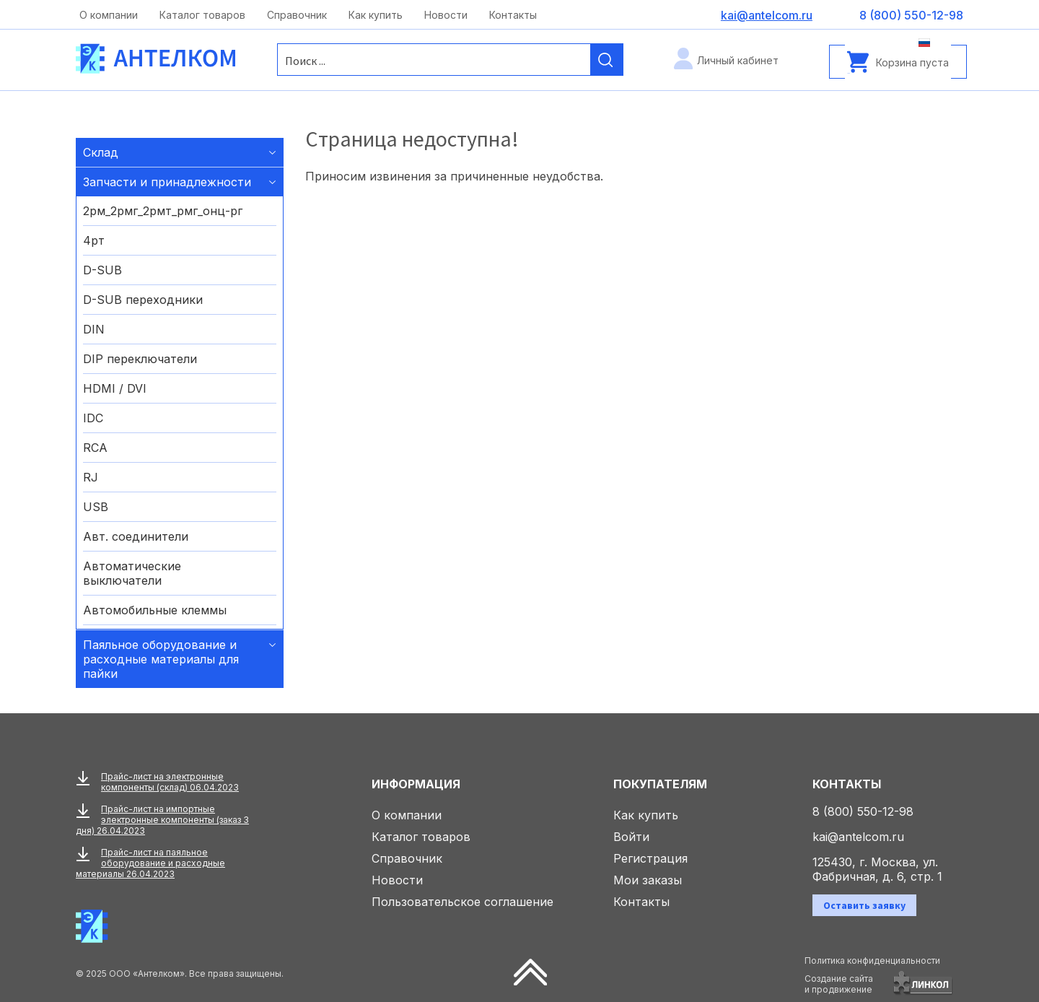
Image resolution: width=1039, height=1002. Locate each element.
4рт (94, 240)
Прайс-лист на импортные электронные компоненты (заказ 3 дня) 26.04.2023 (162, 819)
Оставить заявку (864, 905)
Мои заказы (647, 880)
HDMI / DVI (114, 388)
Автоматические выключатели (132, 573)
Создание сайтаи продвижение (839, 984)
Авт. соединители (135, 536)
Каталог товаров (202, 15)
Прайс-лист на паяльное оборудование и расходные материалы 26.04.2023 (150, 863)
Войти (631, 836)
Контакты (513, 15)
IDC (93, 418)
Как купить (375, 15)
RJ (90, 477)
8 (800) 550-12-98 (862, 811)
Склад (100, 152)
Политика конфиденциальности (872, 960)
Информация (416, 784)
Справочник (297, 15)
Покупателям (660, 784)
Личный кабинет (738, 60)
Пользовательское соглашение (462, 901)
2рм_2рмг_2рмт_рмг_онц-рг (162, 211)
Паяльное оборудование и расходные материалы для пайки (161, 659)
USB (95, 507)
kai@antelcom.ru (858, 836)
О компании (108, 15)
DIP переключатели (140, 359)
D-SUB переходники (143, 299)
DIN (94, 329)
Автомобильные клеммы (155, 610)
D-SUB (102, 270)
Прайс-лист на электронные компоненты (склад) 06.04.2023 (170, 782)
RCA (95, 447)
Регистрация (650, 858)
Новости (446, 15)
